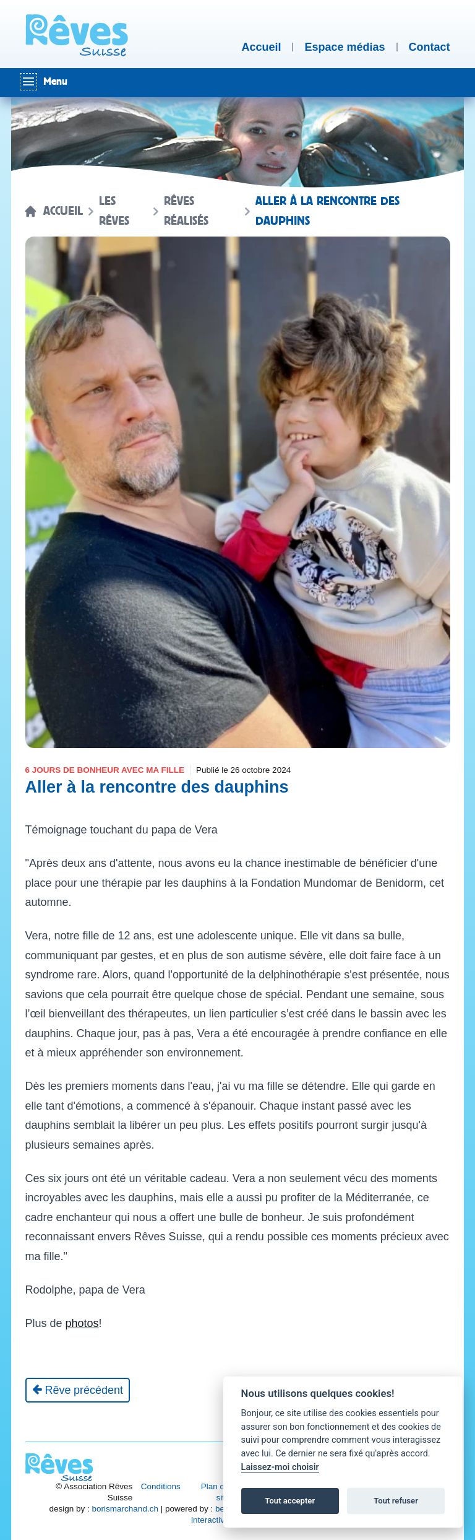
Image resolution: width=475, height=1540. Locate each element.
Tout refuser (396, 1500)
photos (82, 1323)
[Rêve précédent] (78, 1390)
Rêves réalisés (186, 211)
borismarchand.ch (125, 1508)
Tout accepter (290, 1500)
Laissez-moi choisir (280, 1467)
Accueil (63, 211)
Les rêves (114, 211)
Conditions (161, 1486)
